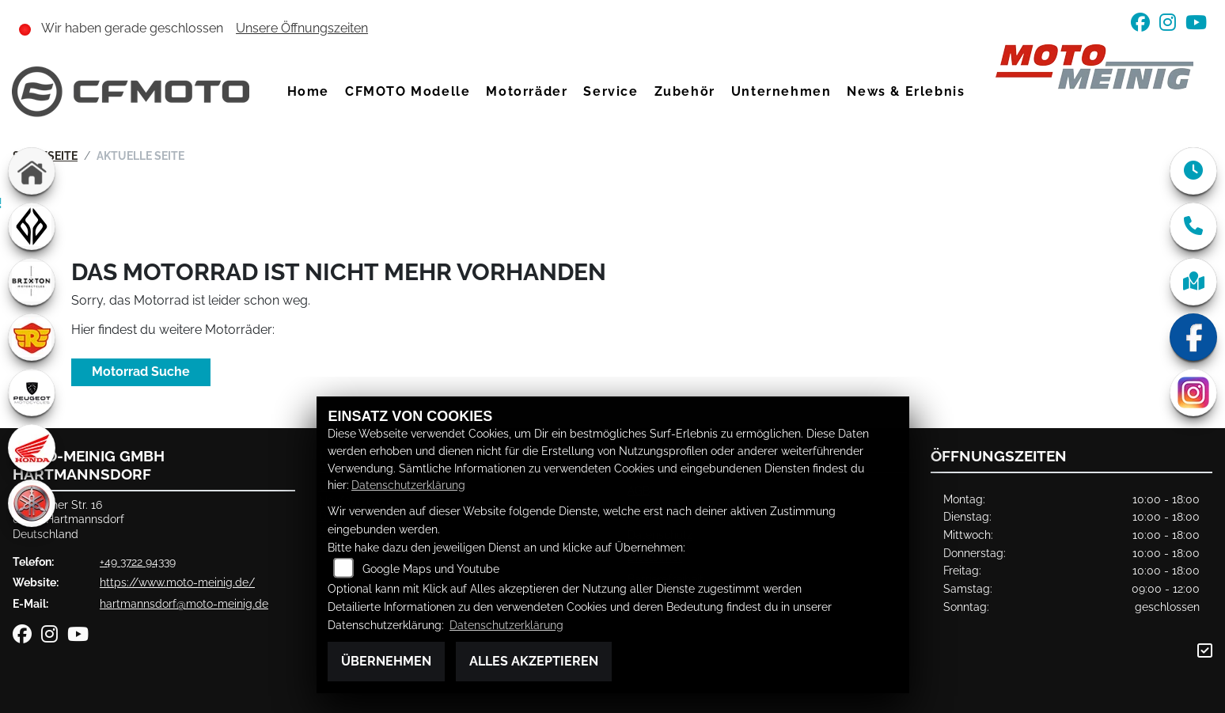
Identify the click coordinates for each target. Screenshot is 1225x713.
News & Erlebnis (906, 91)
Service (610, 91)
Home (308, 91)
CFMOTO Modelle (407, 91)
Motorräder (526, 91)
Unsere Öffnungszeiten (302, 28)
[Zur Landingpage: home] (31, 171)
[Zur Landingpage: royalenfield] (31, 337)
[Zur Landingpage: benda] (31, 226)
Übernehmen (386, 661)
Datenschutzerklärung (408, 484)
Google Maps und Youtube (430, 568)
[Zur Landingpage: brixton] (31, 281)
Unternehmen (781, 91)
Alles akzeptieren (533, 661)
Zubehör (684, 91)
